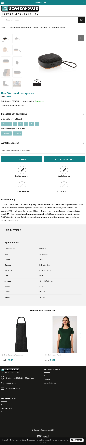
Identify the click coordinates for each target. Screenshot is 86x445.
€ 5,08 (50, 360)
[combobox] (39, 20)
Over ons (47, 379)
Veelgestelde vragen (50, 383)
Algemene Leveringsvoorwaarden (12, 405)
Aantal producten (10, 142)
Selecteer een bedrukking (14, 113)
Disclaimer (4, 412)
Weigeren (43, 443)
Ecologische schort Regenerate (12, 355)
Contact (46, 376)
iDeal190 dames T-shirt (53, 355)
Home (3, 27)
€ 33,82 (7, 360)
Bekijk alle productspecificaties (12, 105)
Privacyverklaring (6, 408)
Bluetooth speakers (40, 27)
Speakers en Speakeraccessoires (21, 27)
